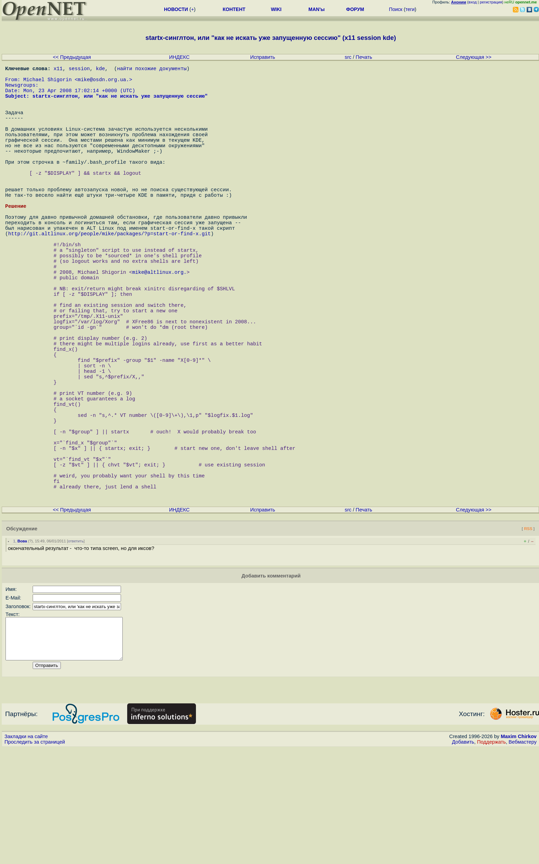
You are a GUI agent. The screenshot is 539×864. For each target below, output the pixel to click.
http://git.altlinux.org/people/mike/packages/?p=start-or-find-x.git (109, 275)
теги (410, 9)
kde (100, 69)
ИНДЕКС (179, 57)
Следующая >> (473, 57)
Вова (22, 648)
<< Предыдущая (72, 57)
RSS (528, 636)
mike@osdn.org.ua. (103, 83)
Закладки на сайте (26, 852)
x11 (58, 69)
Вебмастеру (523, 857)
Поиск (396, 9)
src (348, 57)
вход (473, 2)
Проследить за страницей (34, 857)
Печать (364, 57)
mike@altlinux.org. (159, 324)
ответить (76, 648)
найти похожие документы (151, 69)
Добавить (463, 857)
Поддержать (491, 857)
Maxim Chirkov (519, 852)
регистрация (491, 2)
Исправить (262, 57)
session (79, 69)
